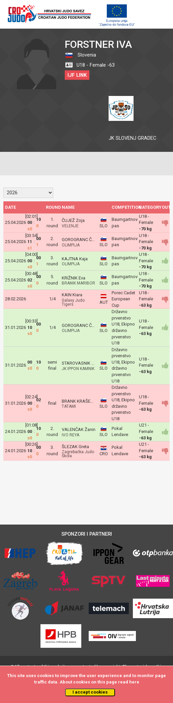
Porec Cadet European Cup (123, 299)
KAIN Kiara (72, 294)
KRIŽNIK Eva (73, 277)
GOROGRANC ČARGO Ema (87, 239)
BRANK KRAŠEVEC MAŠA (87, 401)
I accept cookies (90, 692)
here (134, 681)
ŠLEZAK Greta (75, 446)
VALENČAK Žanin (78, 429)
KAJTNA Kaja (75, 258)
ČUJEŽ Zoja (73, 220)
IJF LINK (77, 75)
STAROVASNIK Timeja (83, 363)
